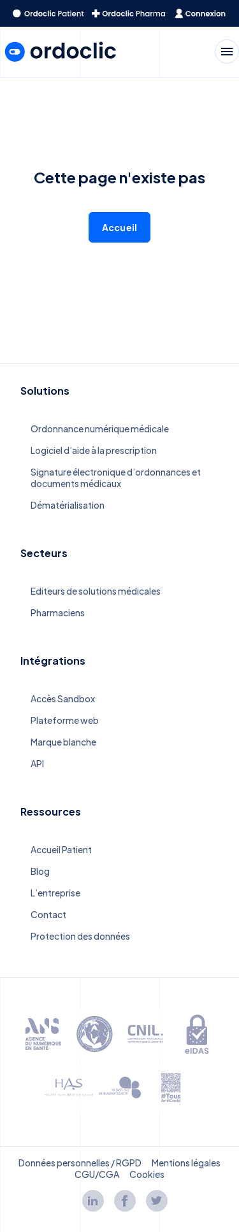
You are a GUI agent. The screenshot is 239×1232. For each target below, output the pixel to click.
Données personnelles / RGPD (79, 1162)
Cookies (146, 1174)
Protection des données (80, 936)
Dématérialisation (68, 505)
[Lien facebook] (125, 1201)
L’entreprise (55, 892)
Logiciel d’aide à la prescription (94, 450)
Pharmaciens (58, 612)
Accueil (119, 227)
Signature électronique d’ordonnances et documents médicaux (116, 477)
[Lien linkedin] (93, 1201)
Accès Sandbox (63, 698)
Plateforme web (65, 720)
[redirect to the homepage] (48, 13)
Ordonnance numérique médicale (100, 428)
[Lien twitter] (157, 1201)
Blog (40, 871)
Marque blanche (63, 741)
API (37, 763)
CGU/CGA (97, 1174)
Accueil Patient (61, 849)
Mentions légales (186, 1162)
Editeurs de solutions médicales (96, 591)
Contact (48, 914)
